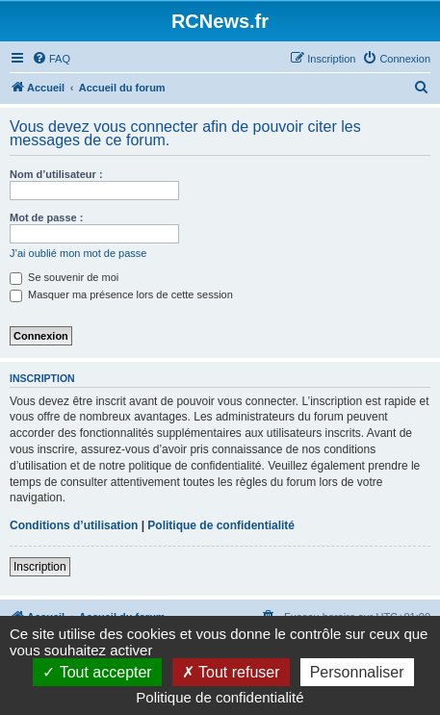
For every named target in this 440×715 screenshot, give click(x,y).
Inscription (39, 567)
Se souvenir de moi (64, 277)
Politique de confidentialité (221, 525)
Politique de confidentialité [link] (219, 697)
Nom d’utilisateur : (56, 174)
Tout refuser (231, 672)
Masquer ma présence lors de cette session (121, 294)
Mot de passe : (46, 217)
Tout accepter (96, 672)
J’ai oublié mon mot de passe (78, 253)
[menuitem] (51, 58)
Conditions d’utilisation (74, 525)
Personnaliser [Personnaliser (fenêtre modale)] (357, 672)
